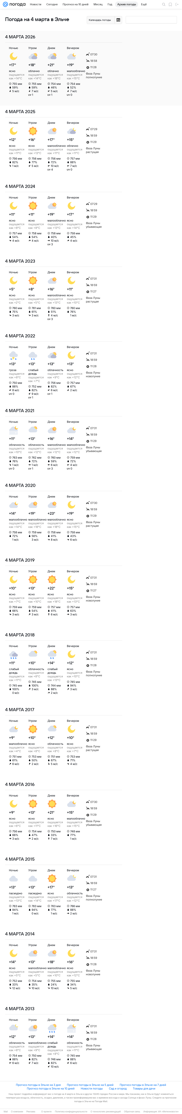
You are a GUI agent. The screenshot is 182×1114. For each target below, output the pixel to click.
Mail (6, 1111)
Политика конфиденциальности (71, 1111)
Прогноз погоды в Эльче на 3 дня (38, 1085)
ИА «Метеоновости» (168, 1111)
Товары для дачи (144, 1088)
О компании (17, 1111)
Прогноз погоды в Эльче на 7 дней (143, 1085)
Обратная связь (132, 1111)
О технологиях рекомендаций (105, 1111)
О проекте (46, 1111)
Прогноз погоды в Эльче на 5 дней (90, 1085)
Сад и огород (118, 1088)
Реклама (30, 1111)
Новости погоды (92, 1088)
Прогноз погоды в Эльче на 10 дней (51, 1088)
